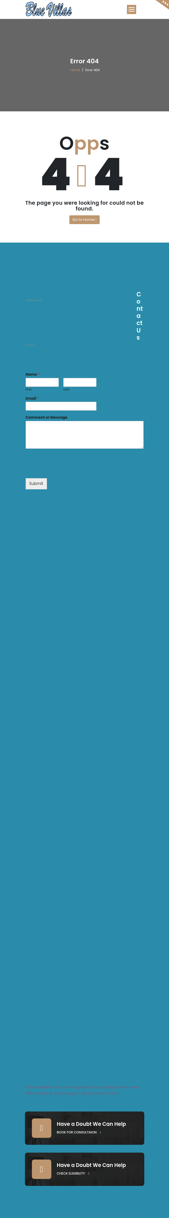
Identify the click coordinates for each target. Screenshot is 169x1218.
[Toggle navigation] (131, 9)
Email (32, 398)
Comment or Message (47, 417)
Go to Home (84, 219)
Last (66, 390)
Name (33, 374)
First (29, 390)
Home (75, 70)
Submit (36, 483)
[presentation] (61, 470)
